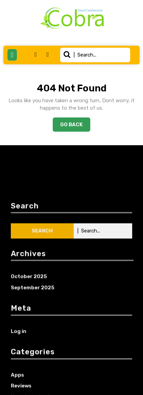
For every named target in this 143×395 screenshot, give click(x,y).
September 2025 (32, 337)
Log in (18, 381)
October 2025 (29, 326)
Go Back (75, 126)
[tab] (12, 55)
